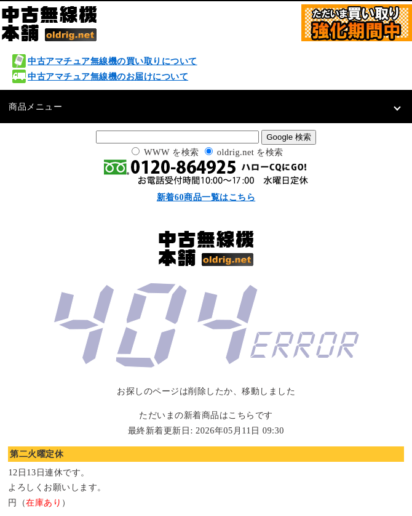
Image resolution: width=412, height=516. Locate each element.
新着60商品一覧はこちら (206, 197)
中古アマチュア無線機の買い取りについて (112, 61)
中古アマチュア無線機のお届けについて (108, 76)
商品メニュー (35, 106)
